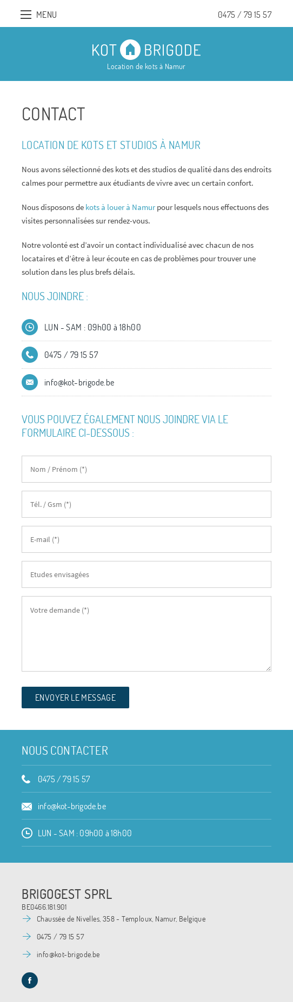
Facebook (30, 980)
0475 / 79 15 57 (244, 14)
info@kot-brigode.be (79, 382)
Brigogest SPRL (67, 894)
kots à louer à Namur (120, 207)
